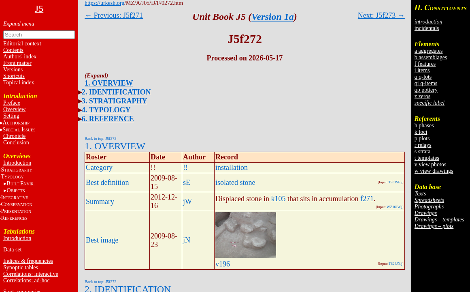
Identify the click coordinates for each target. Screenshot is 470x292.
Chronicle (14, 136)
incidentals (427, 28)
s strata (422, 151)
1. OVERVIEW (109, 83)
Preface (11, 103)
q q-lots (423, 77)
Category (99, 167)
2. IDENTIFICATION (116, 92)
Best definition (107, 182)
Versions (13, 70)
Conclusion (16, 143)
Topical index (18, 82)
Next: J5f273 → (381, 15)
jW (187, 202)
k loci (421, 132)
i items (422, 70)
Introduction (17, 163)
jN (186, 240)
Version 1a (272, 16)
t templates (427, 158)
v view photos (431, 164)
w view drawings (434, 171)
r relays (423, 145)
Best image (102, 240)
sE (186, 182)
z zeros (422, 96)
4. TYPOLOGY (106, 110)
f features (425, 64)
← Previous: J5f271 (114, 15)
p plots (422, 138)
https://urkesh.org (104, 3)
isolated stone (235, 182)
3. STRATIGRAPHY (114, 101)
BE (20, 183)
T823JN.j (395, 264)
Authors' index (19, 57)
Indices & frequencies (28, 261)
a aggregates (429, 51)
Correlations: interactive (30, 274)
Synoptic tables (20, 267)
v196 (222, 264)
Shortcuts (14, 76)
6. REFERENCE (108, 119)
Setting (11, 116)
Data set (12, 250)
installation (231, 167)
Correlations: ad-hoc (26, 280)
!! (185, 167)
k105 (278, 199)
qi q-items (426, 83)
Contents (13, 50)
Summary (100, 202)
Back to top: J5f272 (101, 138)
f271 (367, 199)
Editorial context (22, 44)
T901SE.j (395, 182)
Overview (14, 109)
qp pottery (426, 90)
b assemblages (431, 57)
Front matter (17, 63)
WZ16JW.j (394, 207)
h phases (424, 125)
